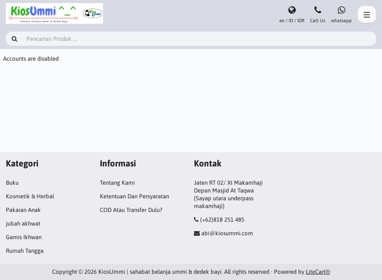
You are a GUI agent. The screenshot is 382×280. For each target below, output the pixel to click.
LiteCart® (318, 271)
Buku (12, 182)
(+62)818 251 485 (222, 219)
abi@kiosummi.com (227, 233)
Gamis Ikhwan (24, 237)
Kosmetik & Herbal (30, 196)
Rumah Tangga (25, 250)
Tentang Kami (117, 182)
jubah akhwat (23, 223)
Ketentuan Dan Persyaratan (134, 196)
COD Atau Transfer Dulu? (131, 209)
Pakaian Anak (23, 209)
